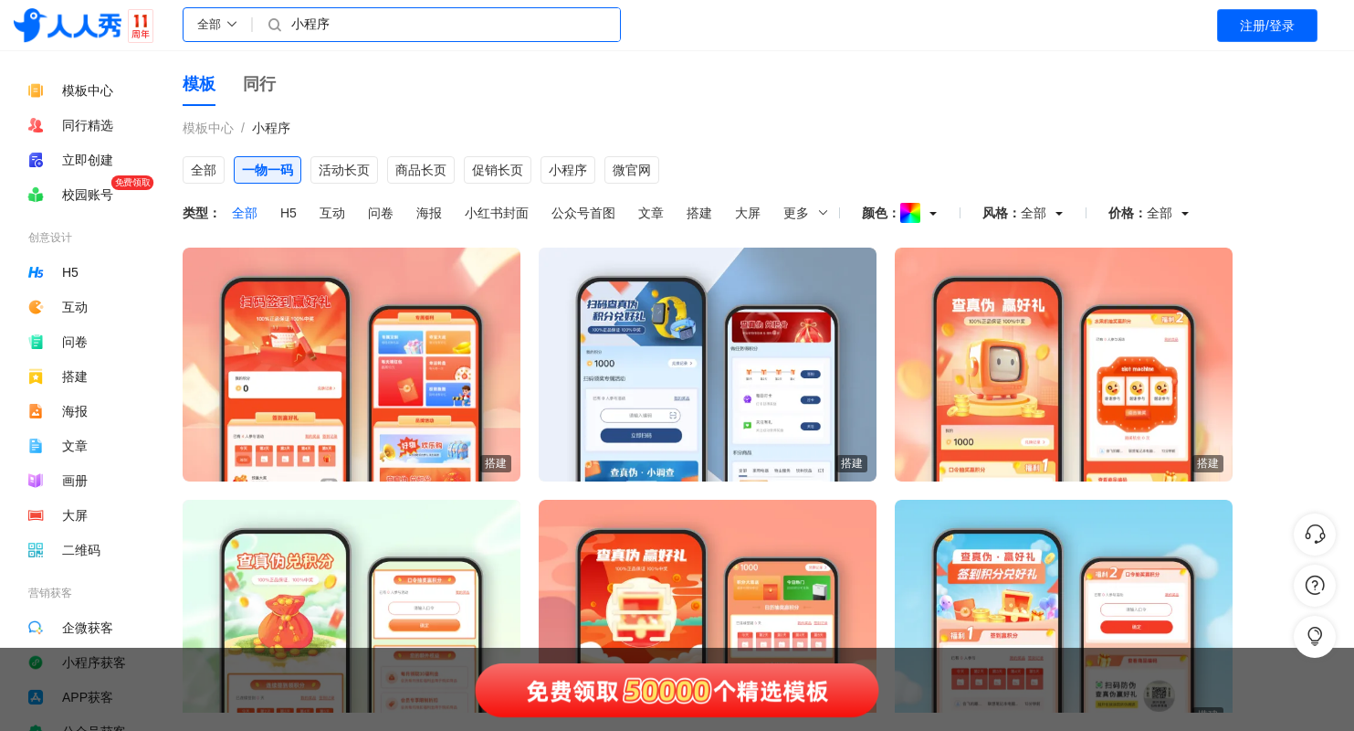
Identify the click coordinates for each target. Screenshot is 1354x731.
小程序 (271, 128)
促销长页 (497, 170)
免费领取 (132, 182)
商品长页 (420, 170)
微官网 (632, 170)
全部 (203, 170)
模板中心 (208, 128)
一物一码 (267, 170)
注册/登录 (1267, 25)
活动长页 (344, 170)
